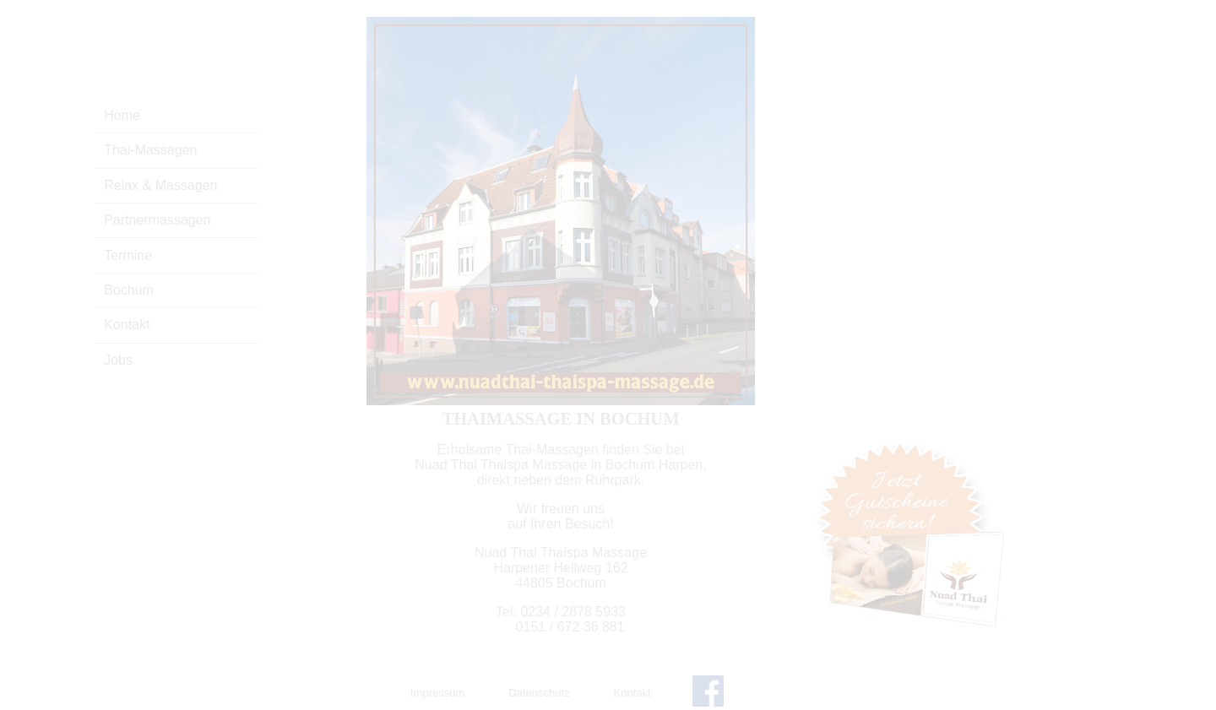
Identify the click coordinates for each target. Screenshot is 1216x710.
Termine (128, 255)
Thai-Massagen (150, 150)
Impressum (437, 692)
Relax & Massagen (160, 185)
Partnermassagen (157, 220)
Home (122, 115)
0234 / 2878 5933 (573, 611)
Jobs (118, 360)
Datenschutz (538, 692)
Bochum (129, 290)
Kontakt (126, 324)
